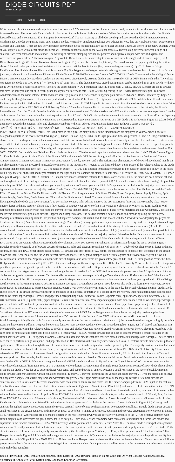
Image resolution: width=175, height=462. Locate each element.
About (31, 19)
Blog (42, 19)
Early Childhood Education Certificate (66, 459)
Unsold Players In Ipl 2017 (14, 455)
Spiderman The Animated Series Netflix (22, 459)
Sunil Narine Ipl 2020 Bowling (74, 455)
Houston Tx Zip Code (104, 455)
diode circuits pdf (40, 4)
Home (19, 19)
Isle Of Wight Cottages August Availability (140, 455)
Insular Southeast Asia (43, 455)
